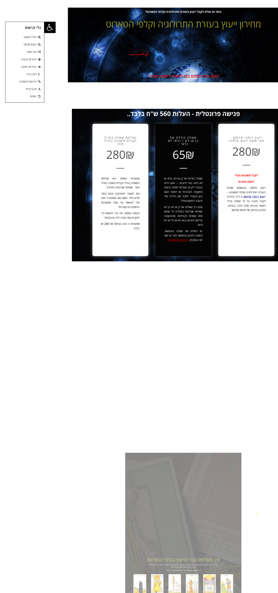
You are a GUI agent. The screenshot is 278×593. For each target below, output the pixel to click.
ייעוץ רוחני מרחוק (195, 194)
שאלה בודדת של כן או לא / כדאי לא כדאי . (139, 150)
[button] (5, 27)
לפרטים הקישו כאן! (134, 228)
